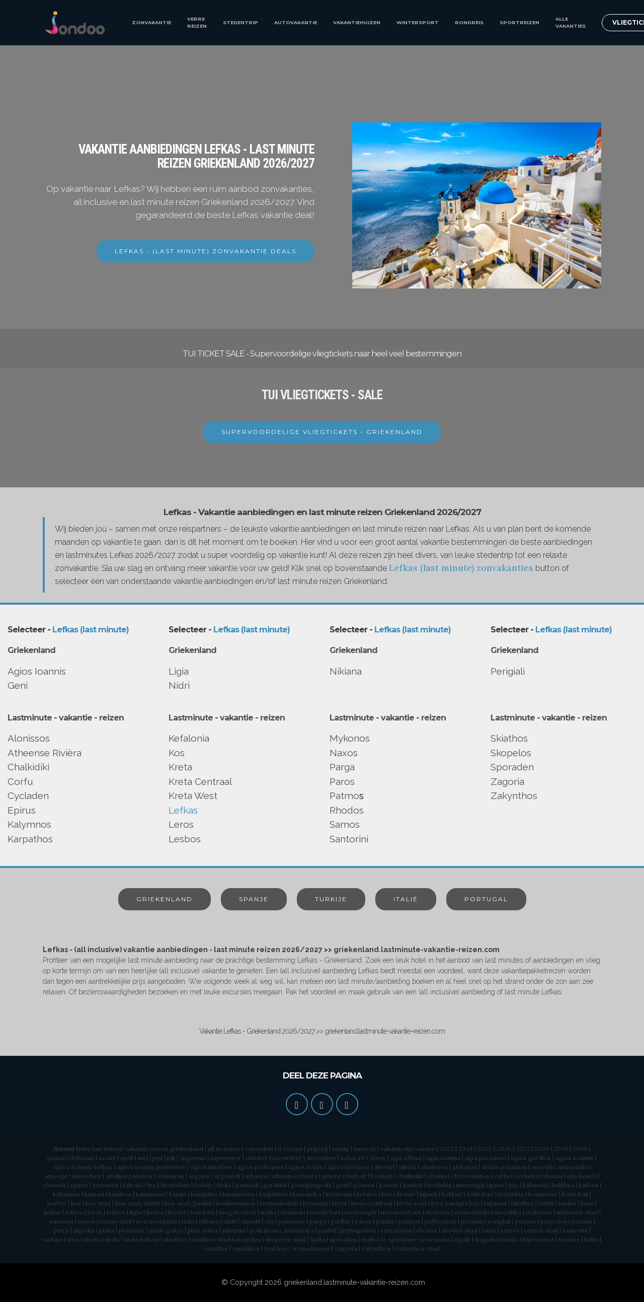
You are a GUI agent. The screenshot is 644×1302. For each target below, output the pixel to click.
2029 (560, 1148)
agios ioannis (574, 1158)
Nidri (179, 685)
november (287, 1158)
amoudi (542, 1167)
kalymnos (66, 1194)
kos (76, 1203)
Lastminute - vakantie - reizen (66, 717)
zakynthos (376, 1248)
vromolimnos (311, 1248)
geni (342, 1185)
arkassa (256, 1176)
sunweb (365, 1148)
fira (151, 1185)
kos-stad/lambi (137, 1203)
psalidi (327, 1230)
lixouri (177, 1212)
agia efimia (406, 1158)
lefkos (74, 1212)
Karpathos (30, 838)
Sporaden (512, 766)
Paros (342, 781)
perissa (525, 1221)
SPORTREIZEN (519, 22)
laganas (495, 1203)
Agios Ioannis (37, 671)
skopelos (248, 1239)
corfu (502, 1176)
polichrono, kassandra (282, 1230)
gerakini (274, 1185)
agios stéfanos (348, 1167)
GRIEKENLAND (164, 899)
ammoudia (572, 1167)
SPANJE (254, 899)
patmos (409, 1221)
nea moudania (156, 1221)
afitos (377, 1158)
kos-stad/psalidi (188, 1203)
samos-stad (541, 1230)
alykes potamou (504, 1167)
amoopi (56, 1176)
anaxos (142, 1176)
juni (157, 1158)
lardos (567, 1203)
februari (82, 1158)
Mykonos (350, 738)
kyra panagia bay (455, 1203)
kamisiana (150, 1194)
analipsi (116, 1176)
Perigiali (508, 671)
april (126, 1158)
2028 (541, 1148)
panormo (291, 1221)
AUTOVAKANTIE (295, 22)
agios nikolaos (211, 1167)
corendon (259, 1148)
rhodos (427, 1230)
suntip (340, 1148)
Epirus (22, 810)
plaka (106, 1230)
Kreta (180, 766)
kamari (94, 1194)
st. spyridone (398, 1239)
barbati (356, 1176)
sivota (92, 1239)
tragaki (485, 1239)
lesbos (116, 1212)
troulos (569, 1239)
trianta (509, 1239)
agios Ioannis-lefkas (82, 1167)
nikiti (229, 1221)
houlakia (439, 1185)
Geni (18, 685)
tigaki (462, 1239)
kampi (177, 1194)
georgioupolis (311, 1185)
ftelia (224, 1185)
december (321, 1158)
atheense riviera (294, 1176)
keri (387, 1194)
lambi (546, 1203)
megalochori (237, 1212)
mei (142, 1158)
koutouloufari (279, 1203)
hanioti (413, 1185)
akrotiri (384, 1167)
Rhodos (347, 810)
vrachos (275, 1248)
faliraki (132, 1185)
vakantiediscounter (407, 1148)
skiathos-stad (211, 1239)
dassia (553, 1176)
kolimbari (480, 1194)
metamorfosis (401, 1212)
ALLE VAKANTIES (570, 22)
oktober (257, 1158)
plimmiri (234, 1230)
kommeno (542, 1194)
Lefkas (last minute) (90, 629)
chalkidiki (410, 1176)
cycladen (527, 1176)
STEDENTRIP (240, 22)
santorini (575, 1230)
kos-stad (98, 1203)
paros (363, 1221)
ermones (105, 1185)
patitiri (385, 1221)
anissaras (170, 1176)
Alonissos (29, 738)
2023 (446, 1148)
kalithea (563, 1185)
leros (95, 1212)
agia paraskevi (485, 1158)
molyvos (438, 1212)
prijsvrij (317, 1148)
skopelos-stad (285, 1239)
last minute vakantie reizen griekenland (147, 1148)
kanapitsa (204, 1194)
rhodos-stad (459, 1230)
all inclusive (224, 1148)
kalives (588, 1185)
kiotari (406, 1194)
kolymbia (511, 1194)
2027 (523, 1148)
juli (171, 1158)
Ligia (179, 671)
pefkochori (440, 1221)
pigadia (84, 1230)
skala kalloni (141, 1239)
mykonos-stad (577, 1212)
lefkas (52, 1212)
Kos (177, 752)
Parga (342, 766)
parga (318, 1221)
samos (509, 1230)
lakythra (522, 1203)
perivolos (553, 1221)
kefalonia (339, 1194)
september (225, 1158)
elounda (54, 1185)
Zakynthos (514, 795)
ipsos (496, 1185)
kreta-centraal (371, 1203)
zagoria (346, 1248)
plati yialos (203, 1230)
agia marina (443, 1158)
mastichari (325, 1212)
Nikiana (346, 671)
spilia (317, 1239)
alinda (407, 1167)
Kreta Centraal (200, 781)
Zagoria (507, 781)
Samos (345, 824)
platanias (131, 1230)
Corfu (20, 781)
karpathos (273, 1194)
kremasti (315, 1203)
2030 (580, 1148)
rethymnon (396, 1230)
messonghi (360, 1212)
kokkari (452, 1194)
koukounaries (235, 1203)
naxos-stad (116, 1221)
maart (107, 1158)
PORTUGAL (486, 899)
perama (472, 1221)
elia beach (581, 1176)
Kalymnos (29, 824)
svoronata (435, 1239)
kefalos (367, 1194)
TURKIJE (331, 899)
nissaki (250, 1221)
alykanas (464, 1167)
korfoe (56, 1203)
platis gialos (166, 1230)
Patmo (344, 795)
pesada (582, 1221)
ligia (136, 1212)
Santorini (349, 838)
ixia (513, 1185)
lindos (155, 1212)
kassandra (306, 1194)
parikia (340, 1221)
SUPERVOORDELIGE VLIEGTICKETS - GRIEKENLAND (322, 432)
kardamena (238, 1194)
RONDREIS (469, 22)
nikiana (209, 1221)
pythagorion (358, 1230)
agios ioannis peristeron (151, 1167)
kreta (339, 1203)
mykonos (539, 1212)
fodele (203, 1185)
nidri (188, 1221)
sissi (73, 1239)
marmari (293, 1212)
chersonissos (470, 1176)
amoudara (86, 1176)
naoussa (61, 1221)
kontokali (575, 1194)
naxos (86, 1221)
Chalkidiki (28, 766)
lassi (587, 1203)
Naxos (344, 752)
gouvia (388, 1185)
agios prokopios (260, 1167)
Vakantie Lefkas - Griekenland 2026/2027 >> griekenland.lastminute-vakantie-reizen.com (322, 1031)
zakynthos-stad (417, 1248)
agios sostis (305, 1167)
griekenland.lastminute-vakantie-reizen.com (354, 1282)
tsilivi (591, 1239)
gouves (363, 1185)
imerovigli (470, 1185)
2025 (484, 1148)
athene (332, 1176)
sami (489, 1230)
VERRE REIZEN (197, 22)
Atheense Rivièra (45, 752)
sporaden (343, 1239)
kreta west (412, 1203)
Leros (181, 824)
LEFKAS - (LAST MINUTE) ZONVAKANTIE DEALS (205, 251)
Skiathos (509, 738)
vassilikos (246, 1248)
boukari (381, 1176)
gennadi (247, 1185)
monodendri (472, 1212)
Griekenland (31, 650)
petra (61, 1230)
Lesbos (185, 838)
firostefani (175, 1185)
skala (112, 1239)
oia (269, 1221)
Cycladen (28, 795)
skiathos (175, 1239)
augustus (193, 1158)
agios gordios (531, 1158)
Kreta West (193, 795)
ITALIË (405, 899)
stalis (368, 1239)
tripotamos (538, 1239)
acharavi (352, 1158)
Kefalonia (189, 738)
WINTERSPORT (417, 22)
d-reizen (290, 1148)
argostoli (227, 1176)
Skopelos (511, 752)
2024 (465, 1148)
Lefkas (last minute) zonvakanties (461, 567)
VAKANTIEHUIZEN (356, 22)
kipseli (428, 1194)
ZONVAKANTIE (151, 22)
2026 (504, 1148)
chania (437, 1176)
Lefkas (183, 810)
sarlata (52, 1239)
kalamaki (535, 1185)
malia (268, 1212)
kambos (120, 1194)
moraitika (507, 1212)
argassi (199, 1176)
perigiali (499, 1221)
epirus (79, 1185)
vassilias (216, 1248)
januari (57, 1158)
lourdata (202, 1212)
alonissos (434, 1167)
